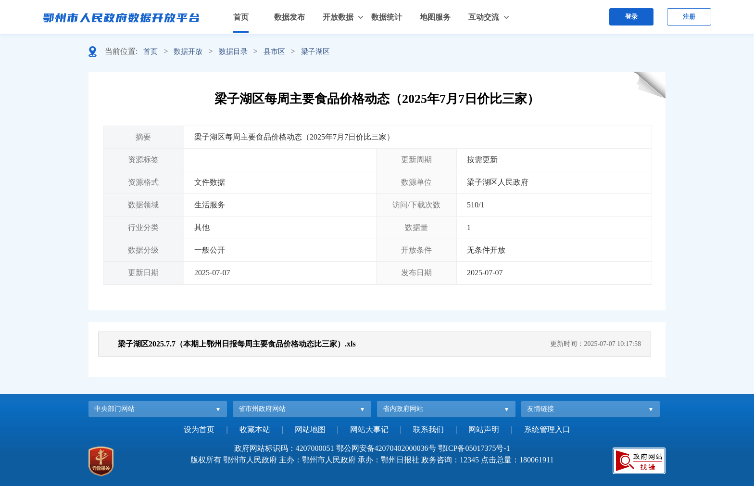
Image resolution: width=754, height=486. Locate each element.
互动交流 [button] (483, 17)
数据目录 (233, 51)
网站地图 (310, 429)
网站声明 (483, 429)
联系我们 (428, 429)
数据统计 (386, 17)
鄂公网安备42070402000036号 (386, 448)
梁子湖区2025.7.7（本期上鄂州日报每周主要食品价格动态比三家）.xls (237, 344)
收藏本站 (254, 429)
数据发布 (289, 17)
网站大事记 (369, 429)
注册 (689, 16)
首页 (241, 17)
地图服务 (435, 17)
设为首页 (199, 429)
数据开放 (188, 51)
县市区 (274, 51)
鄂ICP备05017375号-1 (474, 448)
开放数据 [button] (338, 17)
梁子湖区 (315, 51)
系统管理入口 (547, 429)
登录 (631, 16)
